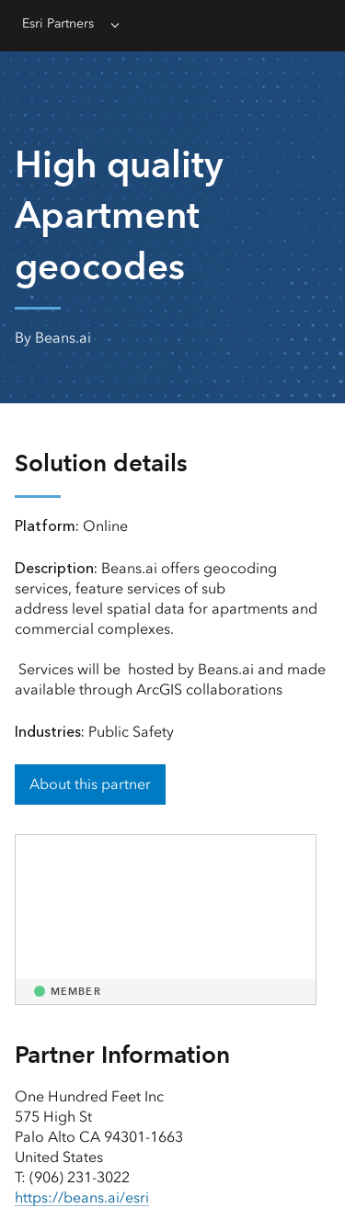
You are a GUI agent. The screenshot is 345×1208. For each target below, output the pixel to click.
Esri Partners (58, 23)
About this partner (90, 784)
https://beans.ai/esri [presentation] (82, 1197)
